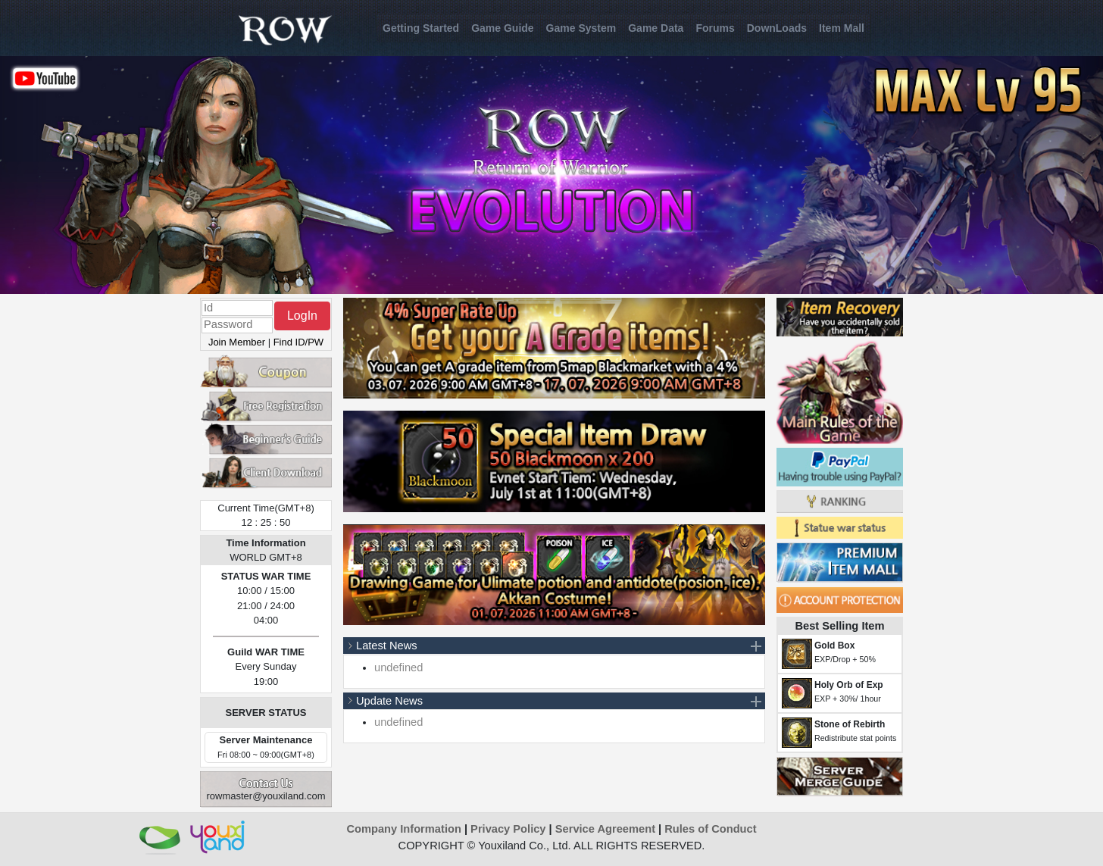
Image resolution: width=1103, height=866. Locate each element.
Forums (714, 28)
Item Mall (841, 28)
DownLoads (777, 28)
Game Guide (502, 28)
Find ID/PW (298, 342)
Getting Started (421, 28)
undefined (398, 667)
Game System (581, 28)
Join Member (236, 342)
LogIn (302, 315)
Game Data (655, 28)
